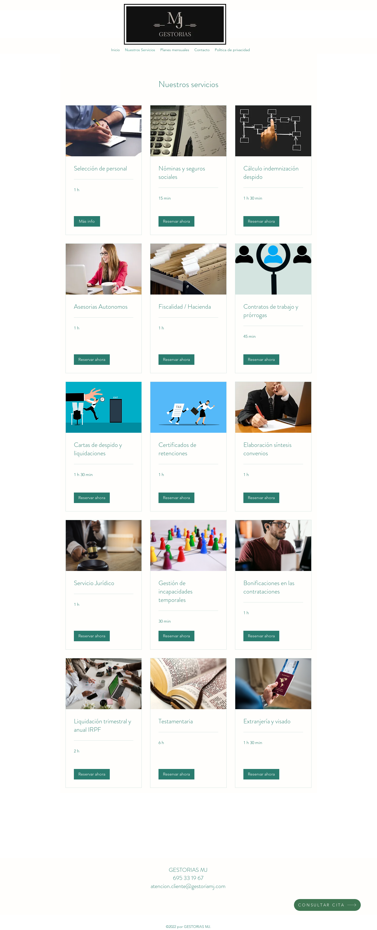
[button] (87, 221)
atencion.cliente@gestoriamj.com (188, 886)
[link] (104, 168)
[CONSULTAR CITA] (327, 905)
